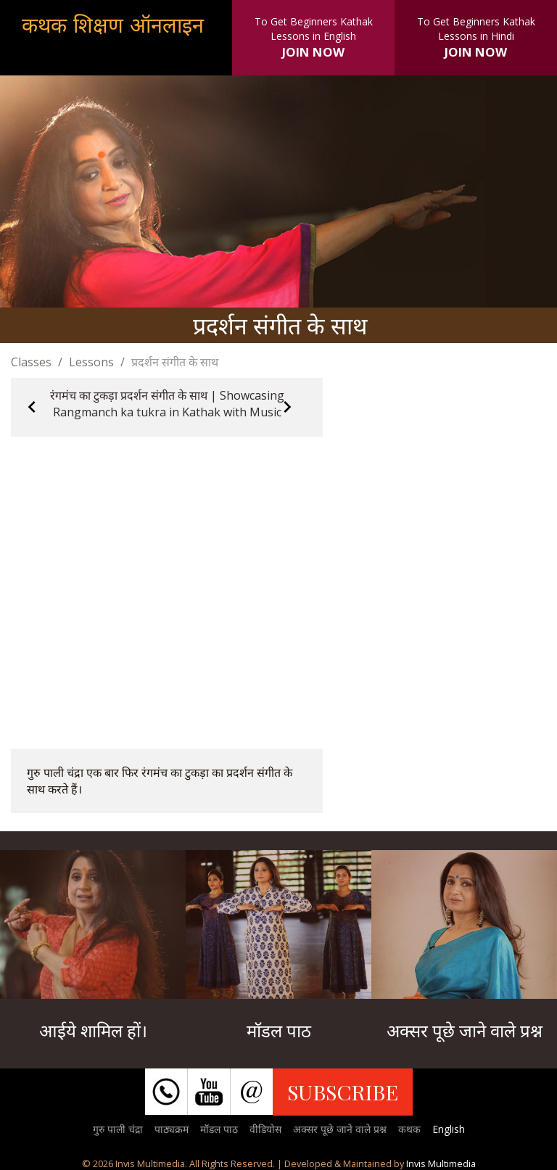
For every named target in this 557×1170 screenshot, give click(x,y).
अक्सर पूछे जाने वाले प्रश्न (340, 1129)
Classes (31, 362)
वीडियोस (265, 1129)
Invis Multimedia (441, 1163)
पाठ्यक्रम (171, 1129)
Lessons (91, 362)
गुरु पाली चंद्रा (118, 1129)
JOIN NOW (313, 52)
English (448, 1129)
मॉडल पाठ (219, 1129)
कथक (409, 1129)
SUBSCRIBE (342, 1091)
